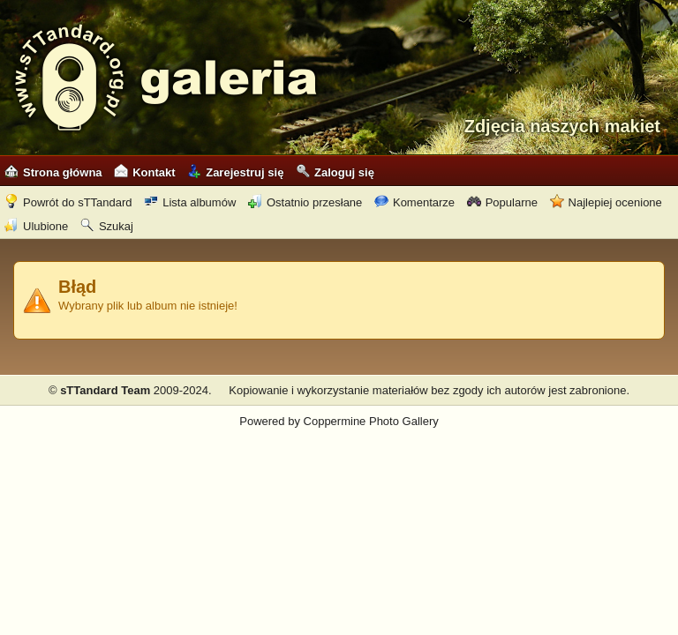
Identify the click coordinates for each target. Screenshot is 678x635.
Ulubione (36, 226)
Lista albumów (190, 202)
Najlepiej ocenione (606, 202)
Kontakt (144, 172)
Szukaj (106, 226)
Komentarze (414, 202)
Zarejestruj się (235, 172)
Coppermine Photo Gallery (371, 421)
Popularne (502, 202)
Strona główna (53, 172)
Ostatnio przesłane (305, 202)
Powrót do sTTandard (68, 202)
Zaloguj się (335, 172)
